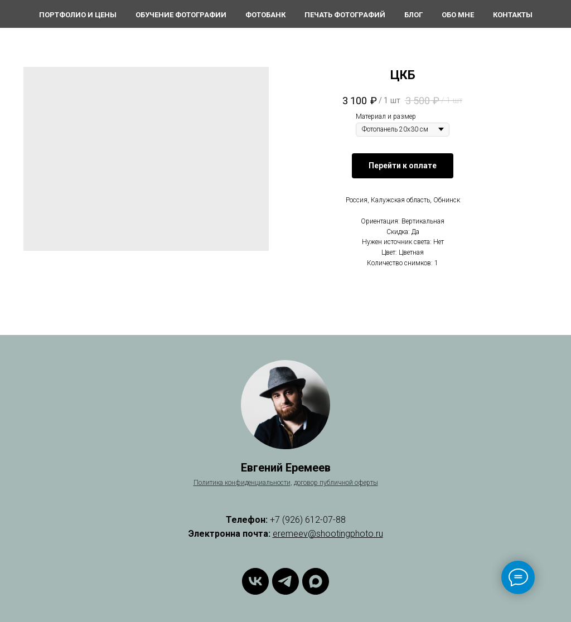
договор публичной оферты (336, 483)
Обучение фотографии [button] (181, 15)
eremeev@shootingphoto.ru (328, 533)
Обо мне (458, 15)
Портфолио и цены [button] (78, 15)
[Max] (315, 581)
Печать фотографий (344, 15)
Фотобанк (265, 15)
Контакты (513, 15)
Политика (209, 483)
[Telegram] (285, 581)
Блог (413, 15)
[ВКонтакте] (255, 581)
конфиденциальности (258, 483)
